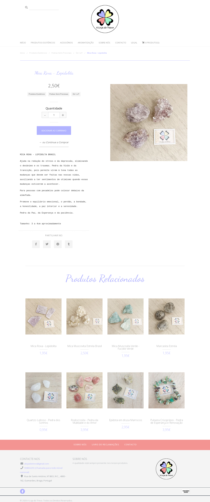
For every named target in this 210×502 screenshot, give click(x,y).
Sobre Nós (104, 42)
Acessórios (66, 42)
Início (23, 42)
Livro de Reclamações (105, 440)
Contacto (120, 42)
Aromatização (86, 42)
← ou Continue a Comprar (54, 142)
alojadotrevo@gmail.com (36, 460)
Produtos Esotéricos (43, 42)
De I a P (79, 53)
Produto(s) (150, 42)
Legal (134, 42)
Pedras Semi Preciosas (61, 53)
